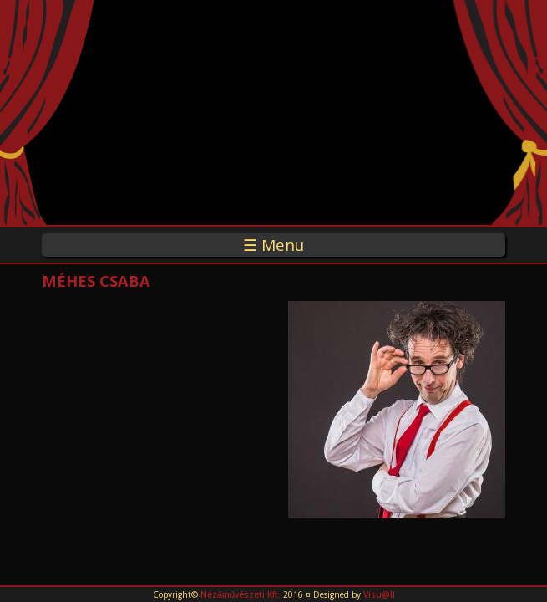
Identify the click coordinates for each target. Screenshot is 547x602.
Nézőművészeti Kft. (240, 594)
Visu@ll (379, 594)
